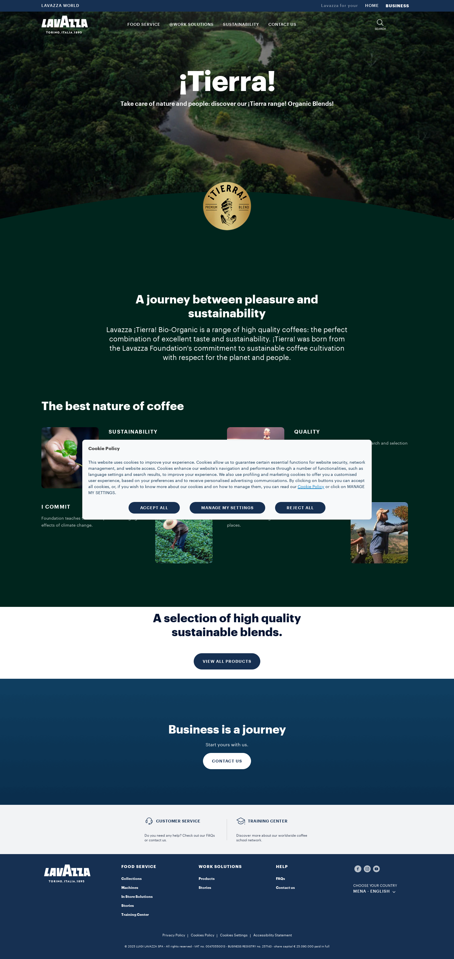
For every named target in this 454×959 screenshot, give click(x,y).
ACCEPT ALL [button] (154, 508)
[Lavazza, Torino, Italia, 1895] (64, 24)
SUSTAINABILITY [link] (241, 25)
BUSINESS (397, 6)
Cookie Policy (311, 487)
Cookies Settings (234, 935)
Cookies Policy (202, 935)
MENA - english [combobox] (371, 891)
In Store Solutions (137, 896)
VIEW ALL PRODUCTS (227, 661)
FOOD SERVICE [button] (143, 25)
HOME (372, 6)
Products (207, 878)
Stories (127, 905)
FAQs (280, 878)
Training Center (135, 914)
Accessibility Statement (272, 935)
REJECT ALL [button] (300, 508)
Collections (131, 878)
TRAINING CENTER (268, 821)
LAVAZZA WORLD (60, 6)
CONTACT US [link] (282, 25)
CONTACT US (227, 761)
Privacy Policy (173, 935)
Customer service (178, 821)
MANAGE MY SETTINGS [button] (227, 508)
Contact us (285, 887)
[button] (380, 24)
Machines (129, 887)
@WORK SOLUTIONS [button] (191, 25)
